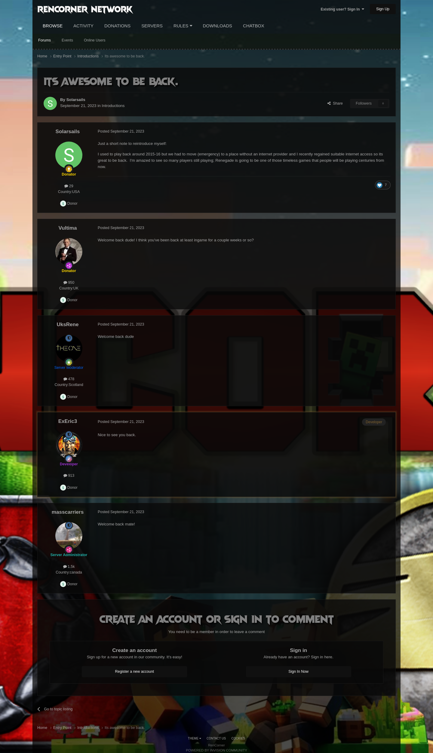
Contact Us (216, 738)
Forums (44, 40)
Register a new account (134, 671)
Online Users (95, 40)
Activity (83, 25)
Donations (117, 25)
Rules (183, 25)
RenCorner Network (85, 8)
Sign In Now (298, 671)
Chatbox (253, 25)
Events (67, 40)
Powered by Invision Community (216, 750)
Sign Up (382, 9)
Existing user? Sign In (342, 9)
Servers (152, 25)
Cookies (238, 738)
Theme (194, 738)
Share (335, 103)
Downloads (217, 25)
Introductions (113, 105)
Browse (53, 25)
